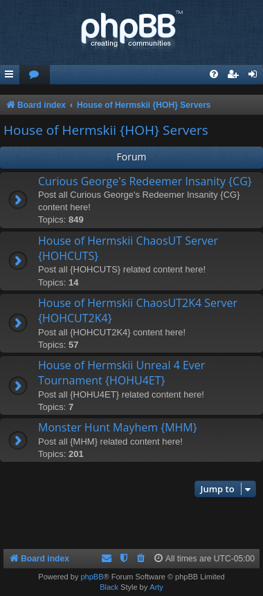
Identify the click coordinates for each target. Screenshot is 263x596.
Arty (156, 587)
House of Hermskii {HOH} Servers (105, 130)
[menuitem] (34, 75)
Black (109, 587)
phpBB (91, 576)
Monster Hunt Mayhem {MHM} (117, 427)
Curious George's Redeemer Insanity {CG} (145, 181)
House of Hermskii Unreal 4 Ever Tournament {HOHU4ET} (121, 372)
